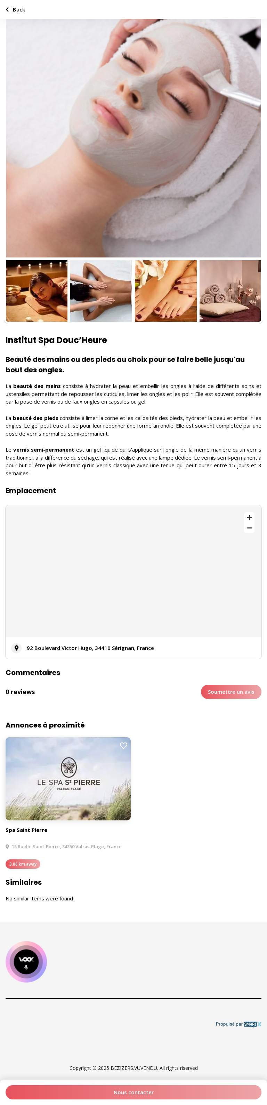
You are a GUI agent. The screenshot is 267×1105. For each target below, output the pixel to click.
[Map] (133, 571)
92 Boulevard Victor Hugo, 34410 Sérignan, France (90, 647)
